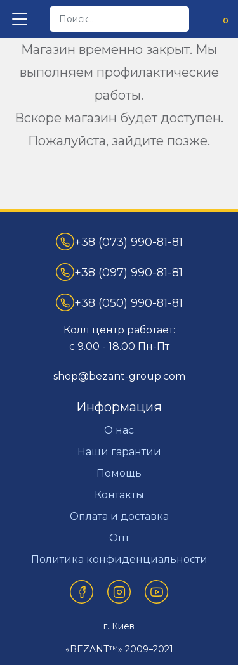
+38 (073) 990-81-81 (119, 241)
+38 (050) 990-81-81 (119, 302)
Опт (119, 538)
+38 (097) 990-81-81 (119, 272)
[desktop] (119, 19)
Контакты (119, 495)
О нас (119, 430)
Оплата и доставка (119, 516)
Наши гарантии (119, 452)
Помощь (119, 473)
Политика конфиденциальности (119, 559)
